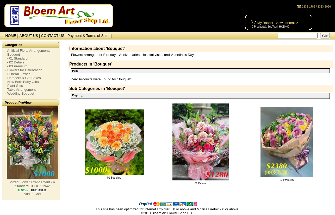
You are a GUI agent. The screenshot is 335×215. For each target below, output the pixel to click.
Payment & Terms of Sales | (89, 36)
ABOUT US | (30, 36)
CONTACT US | (54, 36)
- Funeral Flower (17, 74)
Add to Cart (32, 194)
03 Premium (287, 180)
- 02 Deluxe (14, 62)
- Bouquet (12, 54)
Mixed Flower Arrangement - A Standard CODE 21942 (32, 184)
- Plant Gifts (14, 86)
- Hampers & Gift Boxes (23, 78)
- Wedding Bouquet (19, 93)
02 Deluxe (200, 183)
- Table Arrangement (20, 90)
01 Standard (114, 177)
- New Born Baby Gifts (22, 82)
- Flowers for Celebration (23, 70)
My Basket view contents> (278, 23)
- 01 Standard (16, 58)
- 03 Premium (16, 66)
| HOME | (9, 36)
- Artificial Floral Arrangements (27, 51)
